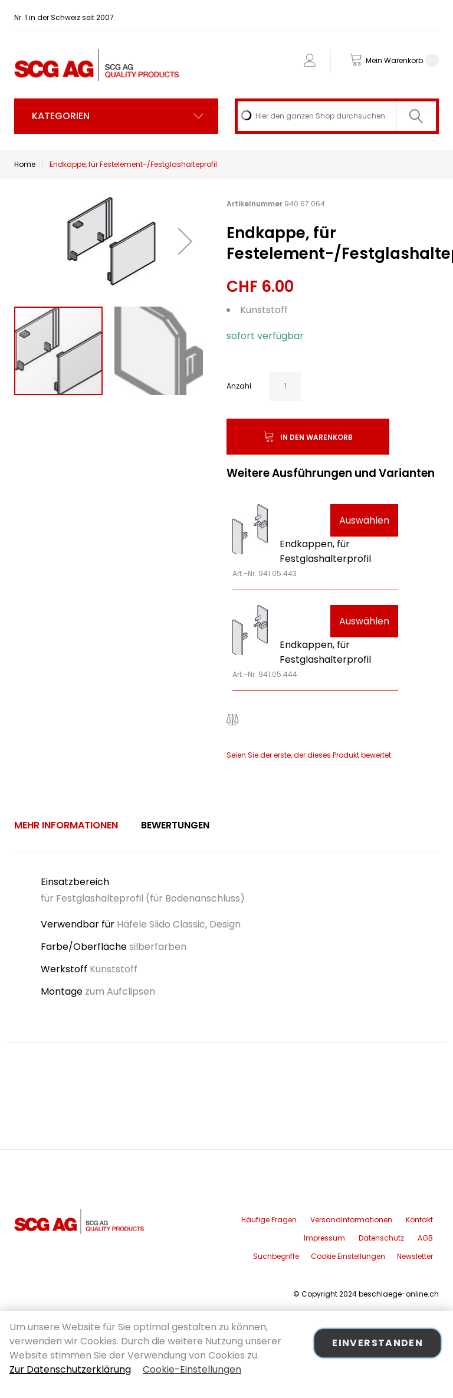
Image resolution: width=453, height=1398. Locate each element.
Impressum (324, 1238)
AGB (425, 1238)
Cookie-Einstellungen (192, 1369)
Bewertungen (175, 825)
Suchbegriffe (276, 1256)
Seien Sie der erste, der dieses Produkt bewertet (308, 755)
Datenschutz (381, 1238)
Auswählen (364, 520)
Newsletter (415, 1256)
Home (24, 164)
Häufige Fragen (269, 1220)
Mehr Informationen (66, 825)
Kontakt (419, 1220)
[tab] (66, 825)
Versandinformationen (351, 1220)
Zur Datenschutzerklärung (70, 1369)
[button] (185, 241)
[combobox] (337, 116)
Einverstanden (377, 1343)
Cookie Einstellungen (348, 1256)
